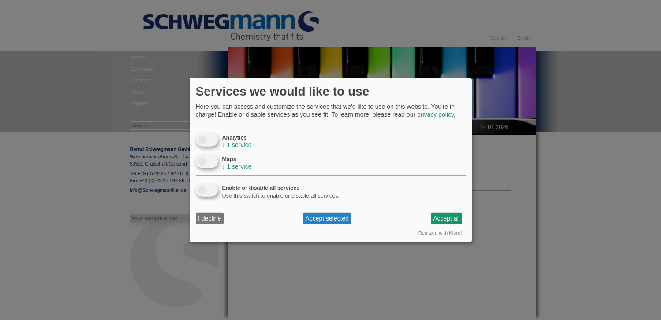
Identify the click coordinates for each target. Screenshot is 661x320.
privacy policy (435, 114)
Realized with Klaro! (440, 232)
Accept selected (327, 218)
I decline (209, 218)
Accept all (446, 218)
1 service (237, 144)
